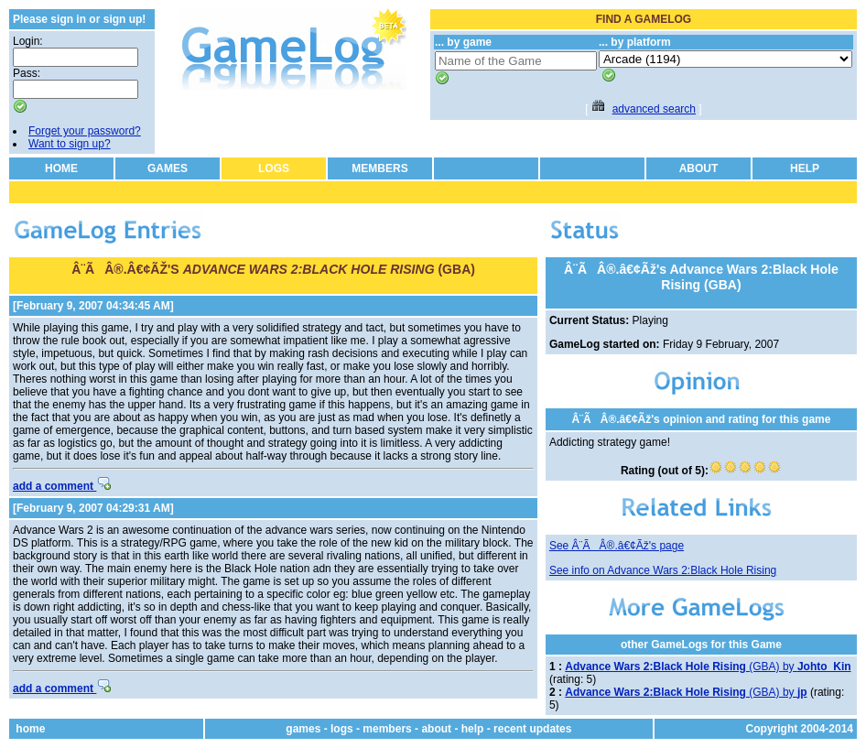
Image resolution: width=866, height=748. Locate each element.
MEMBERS (379, 168)
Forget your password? (84, 131)
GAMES (167, 168)
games (303, 728)
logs (341, 728)
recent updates (532, 728)
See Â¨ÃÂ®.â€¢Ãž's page (616, 545)
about (436, 728)
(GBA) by (707, 666)
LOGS (273, 168)
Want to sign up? (69, 143)
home (30, 728)
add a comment (62, 486)
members (387, 728)
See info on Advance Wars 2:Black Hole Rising (662, 570)
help (472, 728)
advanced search (654, 109)
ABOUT (699, 168)
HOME (61, 168)
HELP (804, 168)
